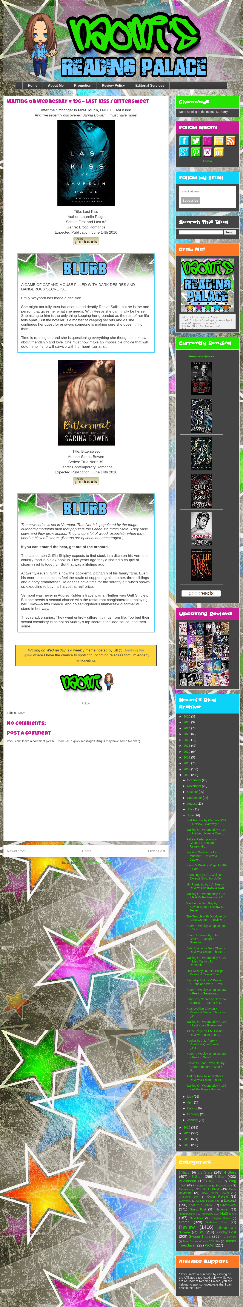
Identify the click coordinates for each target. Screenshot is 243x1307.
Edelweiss (185, 1200)
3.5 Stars (204, 1172)
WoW (21, 713)
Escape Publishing (207, 1200)
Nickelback (196, 1218)
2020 (187, 751)
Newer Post (16, 851)
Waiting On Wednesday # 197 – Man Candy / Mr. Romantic (206, 961)
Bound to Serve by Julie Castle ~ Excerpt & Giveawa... (202, 939)
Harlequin (222, 1209)
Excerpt (230, 1200)
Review (187, 1227)
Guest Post (198, 1209)
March (191, 1108)
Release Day (216, 1222)
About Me (56, 85)
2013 (187, 1139)
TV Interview (229, 1237)
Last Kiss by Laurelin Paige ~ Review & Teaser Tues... (205, 972)
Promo (184, 1222)
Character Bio (188, 1196)
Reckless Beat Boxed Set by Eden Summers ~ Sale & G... (205, 1066)
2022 (187, 740)
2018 (187, 763)
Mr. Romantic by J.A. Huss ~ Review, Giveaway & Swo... (206, 886)
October (193, 791)
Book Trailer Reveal (215, 1193)
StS (201, 1232)
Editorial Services (149, 85)
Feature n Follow (200, 1205)
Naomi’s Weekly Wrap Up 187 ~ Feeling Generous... (206, 991)
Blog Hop (215, 1181)
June (190, 815)
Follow (86, 703)
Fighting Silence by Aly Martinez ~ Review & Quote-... (201, 856)
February (193, 1114)
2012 (187, 1145)
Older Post (156, 851)
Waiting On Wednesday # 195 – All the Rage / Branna (206, 1087)
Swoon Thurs (200, 1236)
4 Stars (230, 1172)
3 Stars (184, 1172)
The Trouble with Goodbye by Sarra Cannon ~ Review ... (206, 918)
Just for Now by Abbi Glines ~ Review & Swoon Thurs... (206, 1078)
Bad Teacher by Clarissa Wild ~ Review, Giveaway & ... (206, 822)
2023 (187, 734)
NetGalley (228, 1214)
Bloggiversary (204, 1185)
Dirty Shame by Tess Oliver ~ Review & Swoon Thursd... (205, 950)
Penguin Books (221, 1218)
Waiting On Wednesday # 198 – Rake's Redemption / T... (206, 895)
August (192, 803)
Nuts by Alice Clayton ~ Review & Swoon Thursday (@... (206, 1012)
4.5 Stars (196, 1177)
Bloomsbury (186, 1189)
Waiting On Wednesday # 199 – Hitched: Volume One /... (206, 831)
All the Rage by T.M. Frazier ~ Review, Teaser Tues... (206, 1033)
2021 (187, 745)
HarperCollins (187, 1213)
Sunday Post (225, 1232)
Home (32, 85)
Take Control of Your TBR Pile (201, 1241)
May (190, 1096)
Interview (207, 1213)
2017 (187, 769)
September (195, 797)
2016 (187, 775)
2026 (187, 716)
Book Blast (211, 1189)
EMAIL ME (63, 741)
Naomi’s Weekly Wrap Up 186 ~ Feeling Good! (206, 1055)
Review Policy (113, 85)
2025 (187, 722)
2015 (187, 1127)
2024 (187, 728)
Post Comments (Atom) (95, 862)
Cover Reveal (217, 1196)
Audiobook (187, 1181)
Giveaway (228, 1205)
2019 (187, 757)
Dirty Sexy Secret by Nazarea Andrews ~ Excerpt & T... (206, 1001)
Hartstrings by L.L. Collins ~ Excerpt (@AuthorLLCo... (204, 876)
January (193, 1120)
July (190, 809)
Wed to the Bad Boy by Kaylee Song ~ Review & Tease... (204, 907)
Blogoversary (224, 1185)
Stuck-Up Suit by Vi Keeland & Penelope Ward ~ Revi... (205, 982)
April (190, 1102)
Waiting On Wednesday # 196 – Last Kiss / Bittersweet (206, 1023)
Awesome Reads (201, 356)
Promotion (82, 85)
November (194, 786)
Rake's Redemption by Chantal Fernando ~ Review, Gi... (201, 843)
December (194, 780)
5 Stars (220, 1177)
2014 (187, 1133)
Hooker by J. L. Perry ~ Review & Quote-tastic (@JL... (203, 1044)
